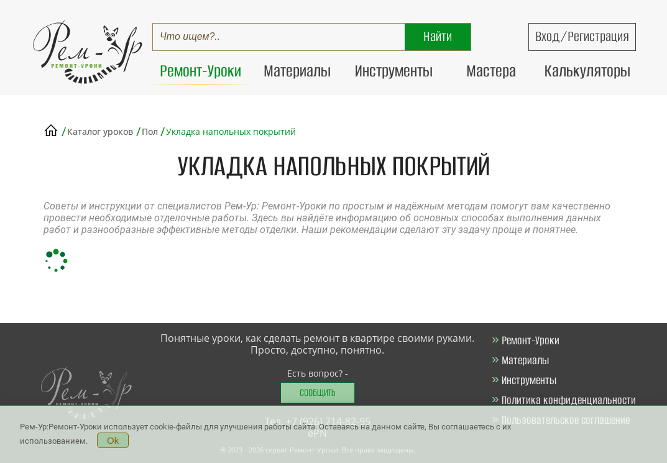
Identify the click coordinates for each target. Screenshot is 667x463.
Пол (151, 131)
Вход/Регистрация (582, 36)
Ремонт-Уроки (200, 71)
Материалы (297, 71)
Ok (113, 441)
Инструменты (394, 71)
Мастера (491, 71)
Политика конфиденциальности (569, 400)
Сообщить (318, 392)
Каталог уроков (100, 131)
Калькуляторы (587, 71)
